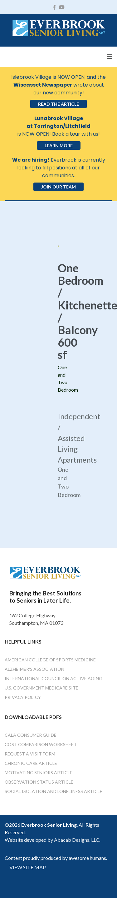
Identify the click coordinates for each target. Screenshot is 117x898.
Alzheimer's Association (34, 669)
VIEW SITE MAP (27, 867)
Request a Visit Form (30, 753)
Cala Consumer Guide (30, 735)
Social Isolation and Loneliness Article (53, 791)
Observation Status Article (39, 782)
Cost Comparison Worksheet (41, 744)
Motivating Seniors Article (38, 772)
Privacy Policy (23, 697)
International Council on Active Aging (53, 678)
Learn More (59, 145)
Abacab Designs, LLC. (77, 840)
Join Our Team (58, 186)
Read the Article (58, 104)
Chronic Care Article (31, 763)
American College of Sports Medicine (50, 659)
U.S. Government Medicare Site (41, 687)
